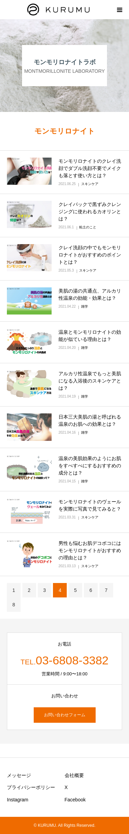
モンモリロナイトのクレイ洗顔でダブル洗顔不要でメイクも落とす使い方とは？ (89, 168)
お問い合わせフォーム (64, 714)
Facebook (75, 799)
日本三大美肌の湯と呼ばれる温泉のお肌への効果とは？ (89, 420)
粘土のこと (87, 227)
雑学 (84, 306)
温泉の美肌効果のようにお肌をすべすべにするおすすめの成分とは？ (89, 466)
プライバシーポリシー (31, 787)
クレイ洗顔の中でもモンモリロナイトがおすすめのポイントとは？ (89, 255)
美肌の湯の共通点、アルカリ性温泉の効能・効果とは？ (89, 294)
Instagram (17, 799)
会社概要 (74, 775)
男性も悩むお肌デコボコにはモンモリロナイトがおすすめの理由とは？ (89, 550)
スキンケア (89, 184)
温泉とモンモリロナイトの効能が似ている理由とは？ (89, 335)
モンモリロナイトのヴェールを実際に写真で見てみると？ (89, 505)
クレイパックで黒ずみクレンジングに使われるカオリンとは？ (89, 211)
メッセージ (19, 775)
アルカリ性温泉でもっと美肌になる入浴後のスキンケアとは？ (89, 381)
